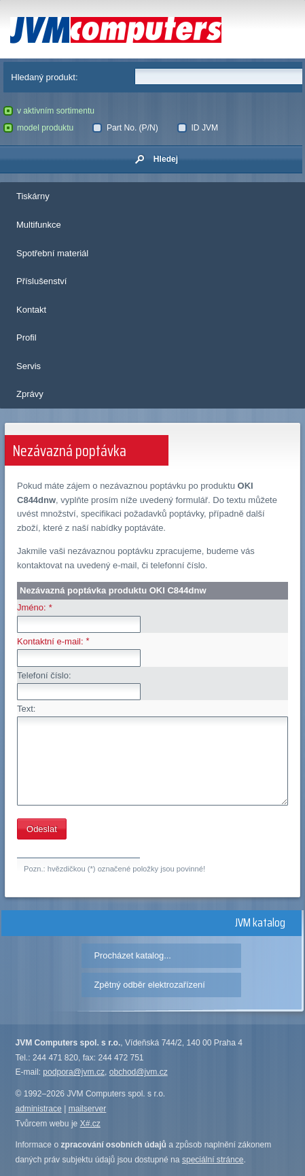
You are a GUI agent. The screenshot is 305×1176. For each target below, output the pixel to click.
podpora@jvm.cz (74, 1072)
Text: (26, 709)
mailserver (88, 1108)
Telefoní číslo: (44, 675)
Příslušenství (41, 281)
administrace (38, 1108)
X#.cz (90, 1123)
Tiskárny (33, 196)
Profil (26, 337)
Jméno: (31, 607)
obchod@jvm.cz (138, 1072)
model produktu (38, 128)
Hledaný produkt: (44, 77)
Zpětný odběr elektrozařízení (149, 985)
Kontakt (31, 310)
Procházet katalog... (132, 955)
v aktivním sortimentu (49, 111)
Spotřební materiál (52, 253)
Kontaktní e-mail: (50, 641)
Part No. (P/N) (125, 128)
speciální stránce (213, 1159)
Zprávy (29, 394)
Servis (28, 366)
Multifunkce (38, 225)
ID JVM (197, 128)
